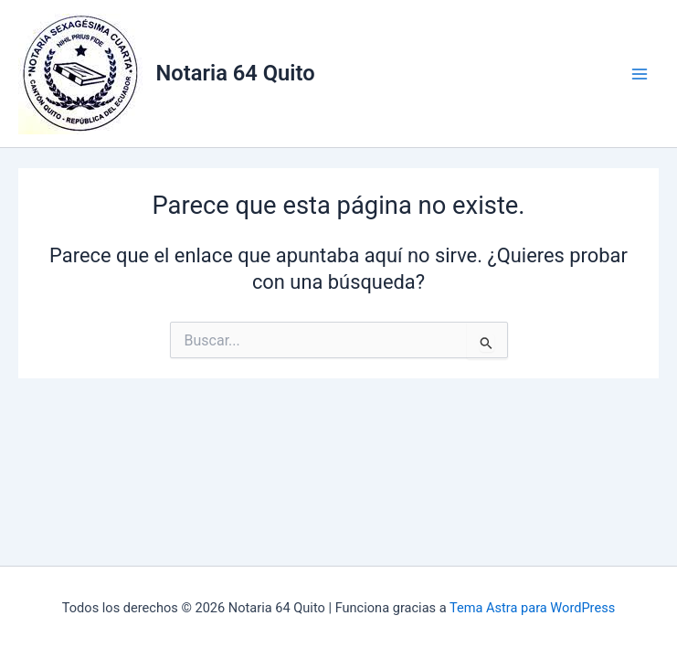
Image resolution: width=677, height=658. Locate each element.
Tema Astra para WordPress (532, 608)
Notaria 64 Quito (235, 73)
